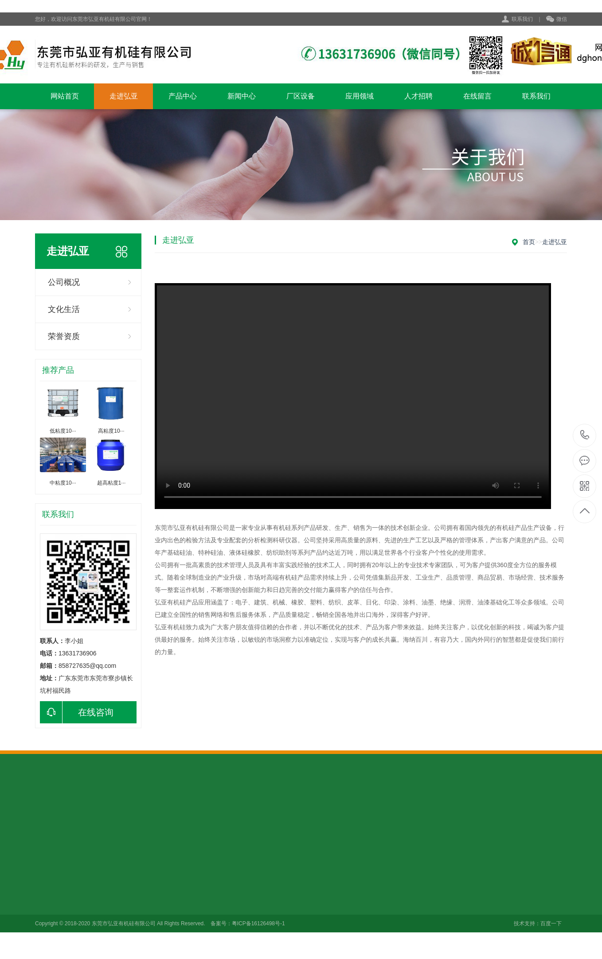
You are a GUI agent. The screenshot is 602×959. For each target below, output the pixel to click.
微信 (556, 20)
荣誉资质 (64, 336)
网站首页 (65, 96)
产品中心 (182, 96)
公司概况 (64, 282)
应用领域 (359, 96)
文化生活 (64, 309)
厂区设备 (300, 96)
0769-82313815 (585, 435)
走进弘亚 (123, 96)
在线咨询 (76, 712)
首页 (529, 241)
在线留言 (477, 96)
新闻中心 (241, 96)
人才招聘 (418, 96)
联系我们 (522, 19)
